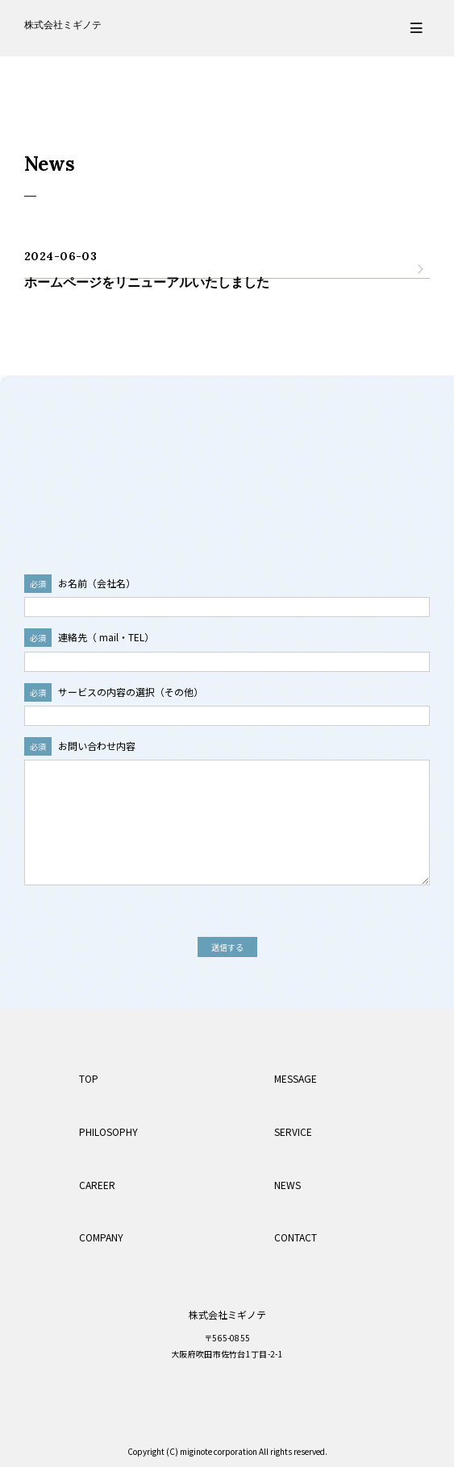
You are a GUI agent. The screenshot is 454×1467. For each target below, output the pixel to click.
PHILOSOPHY (108, 1131)
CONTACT (295, 1237)
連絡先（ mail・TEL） (89, 637)
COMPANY (101, 1237)
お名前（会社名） (79, 583)
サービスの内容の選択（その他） (113, 691)
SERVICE (293, 1131)
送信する (227, 947)
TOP (88, 1078)
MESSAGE (295, 1078)
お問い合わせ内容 (79, 745)
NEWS (287, 1184)
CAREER (97, 1184)
